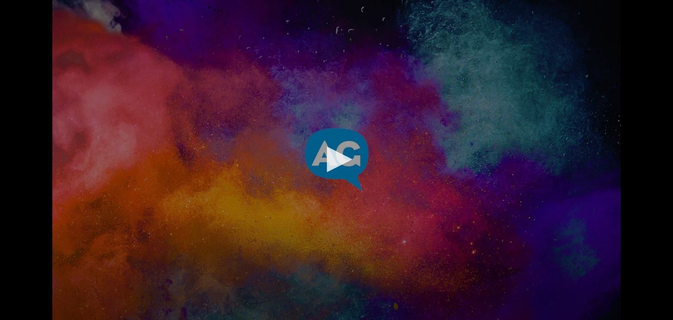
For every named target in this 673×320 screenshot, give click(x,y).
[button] (336, 159)
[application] (336, 160)
